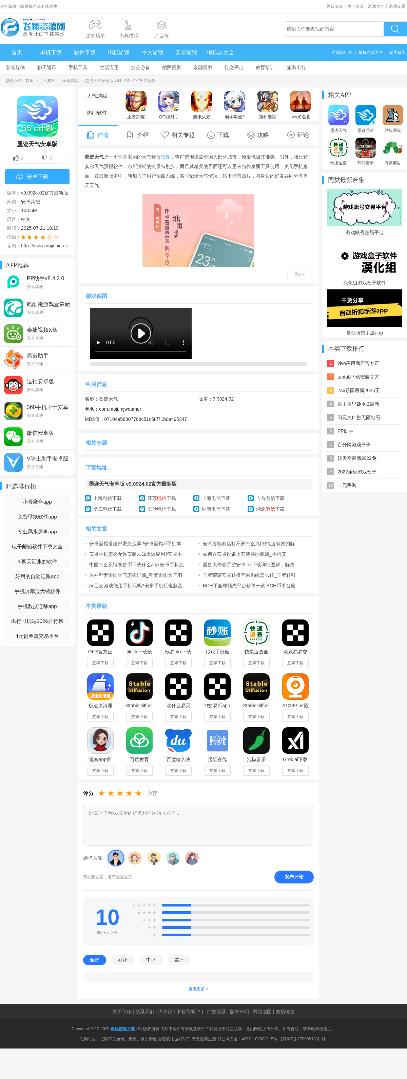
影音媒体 (15, 67)
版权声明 (239, 1011)
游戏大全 (376, 6)
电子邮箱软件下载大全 (37, 546)
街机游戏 (119, 52)
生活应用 (109, 67)
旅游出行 (296, 67)
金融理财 (202, 67)
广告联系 (216, 1011)
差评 (179, 959)
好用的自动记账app (37, 576)
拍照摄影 (171, 67)
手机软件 (48, 80)
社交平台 (234, 67)
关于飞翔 (121, 1011)
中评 (151, 959)
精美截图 (397, 52)
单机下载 (51, 52)
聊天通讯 (46, 67)
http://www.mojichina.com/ (48, 245)
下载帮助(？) (189, 1011)
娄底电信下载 (107, 509)
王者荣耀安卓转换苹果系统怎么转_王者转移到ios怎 (249, 575)
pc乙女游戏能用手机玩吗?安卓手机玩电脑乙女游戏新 (135, 585)
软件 (165, 157)
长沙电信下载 (162, 509)
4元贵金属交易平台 (37, 636)
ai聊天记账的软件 (37, 561)
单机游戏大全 (370, 52)
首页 (17, 52)
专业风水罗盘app (37, 531)
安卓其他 (70, 80)
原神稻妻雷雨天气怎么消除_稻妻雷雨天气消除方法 (135, 575)
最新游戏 (334, 6)
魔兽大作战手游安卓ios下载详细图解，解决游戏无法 (248, 564)
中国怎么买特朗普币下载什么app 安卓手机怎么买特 (136, 564)
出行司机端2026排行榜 (37, 621)
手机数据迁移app (37, 606)
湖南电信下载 (216, 509)
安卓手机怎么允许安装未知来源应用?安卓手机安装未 (135, 554)
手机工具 (78, 67)
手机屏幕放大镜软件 (37, 591)
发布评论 (294, 876)
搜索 (395, 29)
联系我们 (144, 1011)
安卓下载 (32, 177)
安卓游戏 (186, 52)
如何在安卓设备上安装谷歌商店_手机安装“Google (244, 554)
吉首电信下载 (270, 498)
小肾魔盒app (37, 502)
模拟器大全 (220, 52)
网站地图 (262, 1011)
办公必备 (140, 67)
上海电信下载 (107, 498)
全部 (94, 959)
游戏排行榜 (342, 52)
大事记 (165, 1011)
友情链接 (285, 1011)
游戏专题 (397, 6)
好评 (123, 959)
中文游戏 (152, 52)
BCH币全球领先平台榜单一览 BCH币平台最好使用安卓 (249, 585)
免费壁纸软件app (37, 517)
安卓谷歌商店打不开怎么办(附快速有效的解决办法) (249, 543)
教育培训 (265, 67)
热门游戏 (355, 6)
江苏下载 (162, 498)
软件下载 (85, 52)
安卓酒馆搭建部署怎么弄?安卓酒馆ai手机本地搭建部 (135, 543)
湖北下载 (270, 509)
